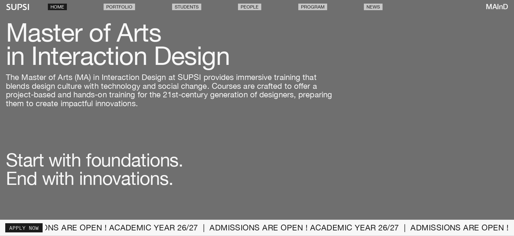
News (373, 7)
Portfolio (119, 7)
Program (313, 7)
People (250, 7)
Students (187, 7)
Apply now (24, 228)
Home (57, 7)
